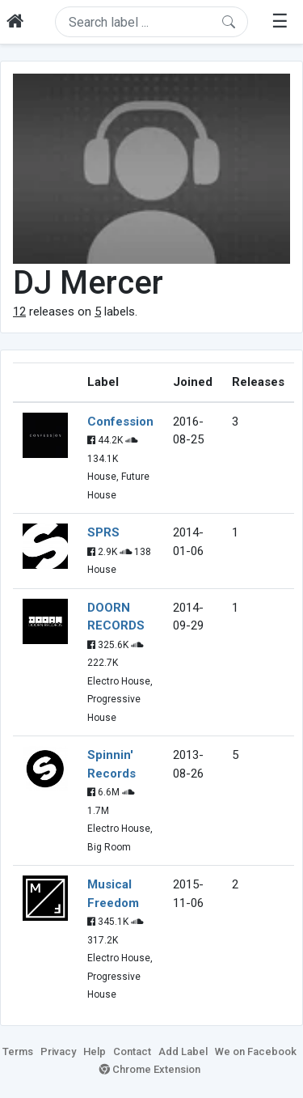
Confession (120, 421)
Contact (132, 1051)
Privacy (58, 1051)
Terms (17, 1051)
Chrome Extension (149, 1069)
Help (94, 1051)
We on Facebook (256, 1051)
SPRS (103, 532)
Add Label (183, 1051)
